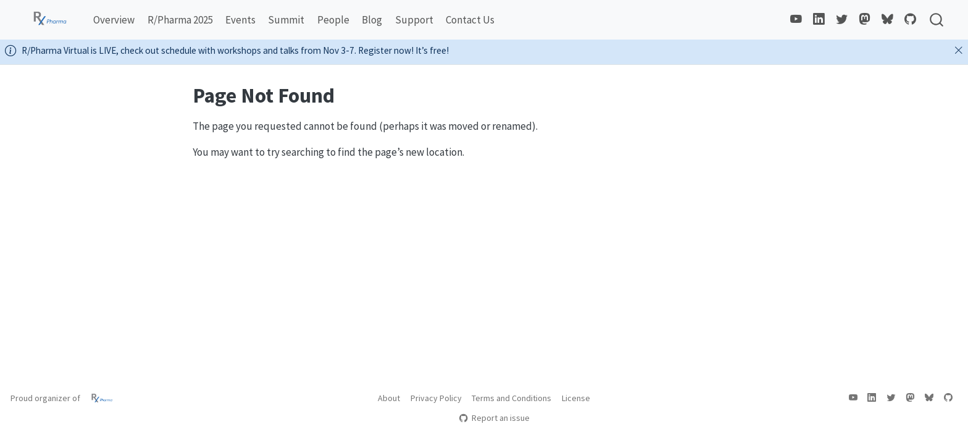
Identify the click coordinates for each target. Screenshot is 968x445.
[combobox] (937, 19)
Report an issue (494, 417)
